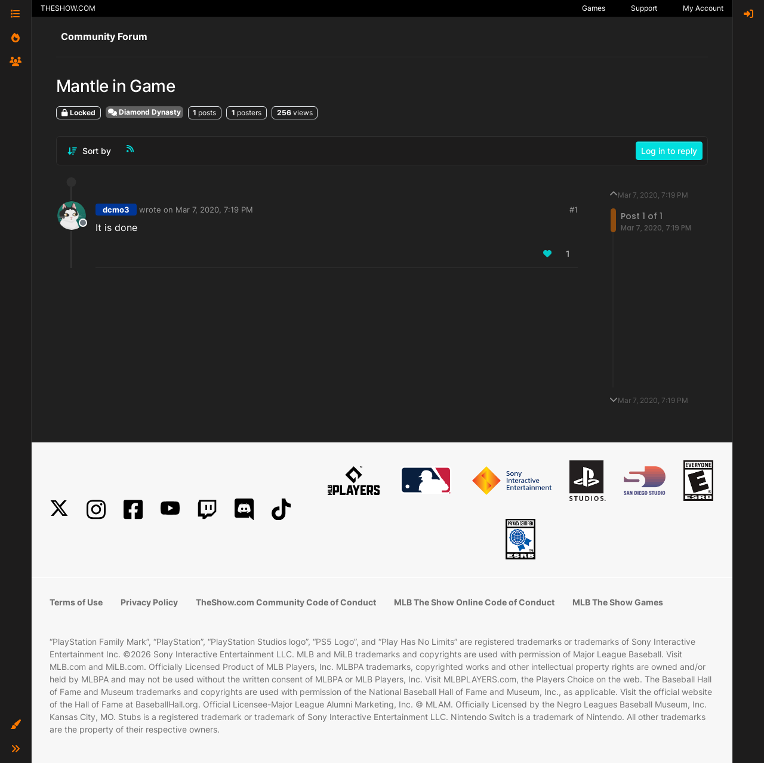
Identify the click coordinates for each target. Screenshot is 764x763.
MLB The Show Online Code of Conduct (474, 602)
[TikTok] (281, 510)
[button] (15, 724)
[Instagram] (96, 510)
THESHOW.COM (68, 8)
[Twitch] (207, 510)
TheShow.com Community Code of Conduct (286, 602)
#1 (573, 209)
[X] (59, 510)
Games (593, 8)
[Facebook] (133, 510)
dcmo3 (116, 209)
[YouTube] (170, 510)
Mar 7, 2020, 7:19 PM (214, 209)
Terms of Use (76, 602)
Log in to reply (669, 151)
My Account (703, 8)
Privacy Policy (149, 602)
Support (644, 8)
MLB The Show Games (617, 602)
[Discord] (244, 510)
